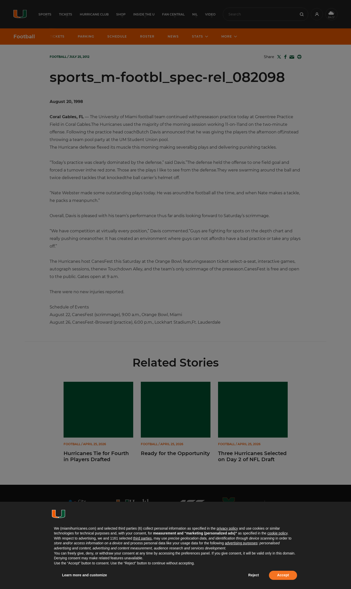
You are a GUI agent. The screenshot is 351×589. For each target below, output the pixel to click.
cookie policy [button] (277, 533)
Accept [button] (283, 575)
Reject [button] (253, 575)
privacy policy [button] (227, 528)
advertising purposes (241, 543)
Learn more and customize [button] (84, 575)
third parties (142, 538)
